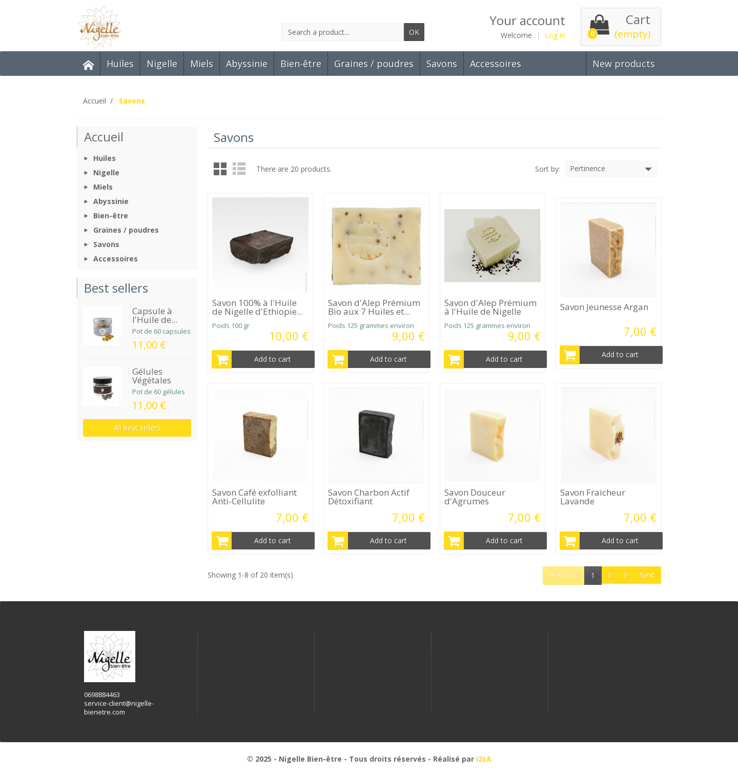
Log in (555, 35)
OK (414, 32)
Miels (201, 63)
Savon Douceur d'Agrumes (474, 496)
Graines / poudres (374, 63)
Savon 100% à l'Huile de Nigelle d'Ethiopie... (257, 307)
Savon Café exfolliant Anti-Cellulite (254, 496)
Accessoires (495, 63)
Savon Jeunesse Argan (604, 307)
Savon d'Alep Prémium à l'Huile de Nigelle (490, 307)
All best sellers (137, 428)
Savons (441, 63)
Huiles (120, 63)
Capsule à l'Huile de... (154, 315)
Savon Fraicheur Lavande (592, 496)
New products (623, 63)
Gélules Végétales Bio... (151, 380)
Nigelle (162, 63)
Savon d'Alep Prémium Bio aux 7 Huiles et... (374, 307)
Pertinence (612, 169)
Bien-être (300, 63)
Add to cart (251, 359)
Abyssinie (247, 63)
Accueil (104, 136)
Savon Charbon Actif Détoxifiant (368, 496)
